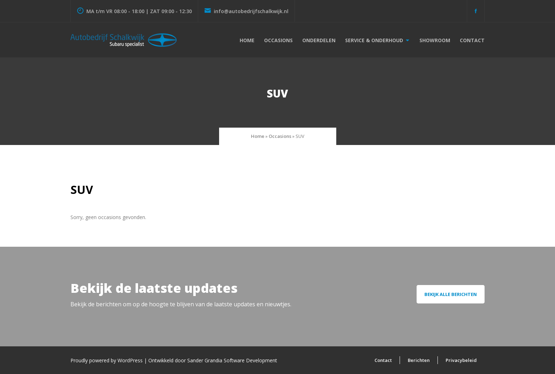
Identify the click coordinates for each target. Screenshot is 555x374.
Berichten (419, 360)
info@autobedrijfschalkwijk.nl (246, 11)
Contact (472, 40)
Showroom (434, 40)
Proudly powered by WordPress (107, 360)
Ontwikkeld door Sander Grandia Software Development (212, 360)
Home (247, 40)
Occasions (278, 40)
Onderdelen (319, 40)
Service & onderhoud (374, 40)
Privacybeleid (461, 360)
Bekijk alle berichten (450, 294)
